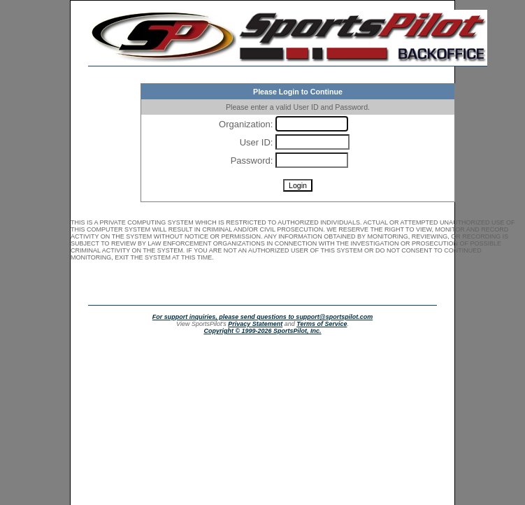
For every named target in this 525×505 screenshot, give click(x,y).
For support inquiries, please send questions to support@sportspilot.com (262, 316)
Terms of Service (321, 323)
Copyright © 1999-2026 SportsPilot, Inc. (262, 330)
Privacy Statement (255, 323)
